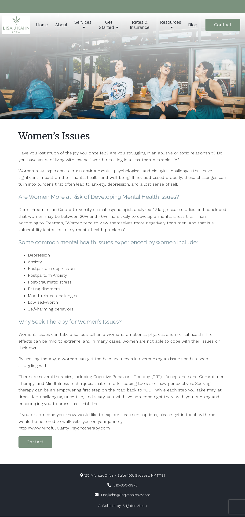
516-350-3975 (125, 485)
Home (42, 24)
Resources (170, 22)
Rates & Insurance (140, 25)
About (61, 24)
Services (82, 22)
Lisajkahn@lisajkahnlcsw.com (125, 495)
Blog (192, 24)
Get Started (106, 25)
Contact (223, 24)
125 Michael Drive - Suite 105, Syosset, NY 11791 (122, 475)
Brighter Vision (134, 506)
